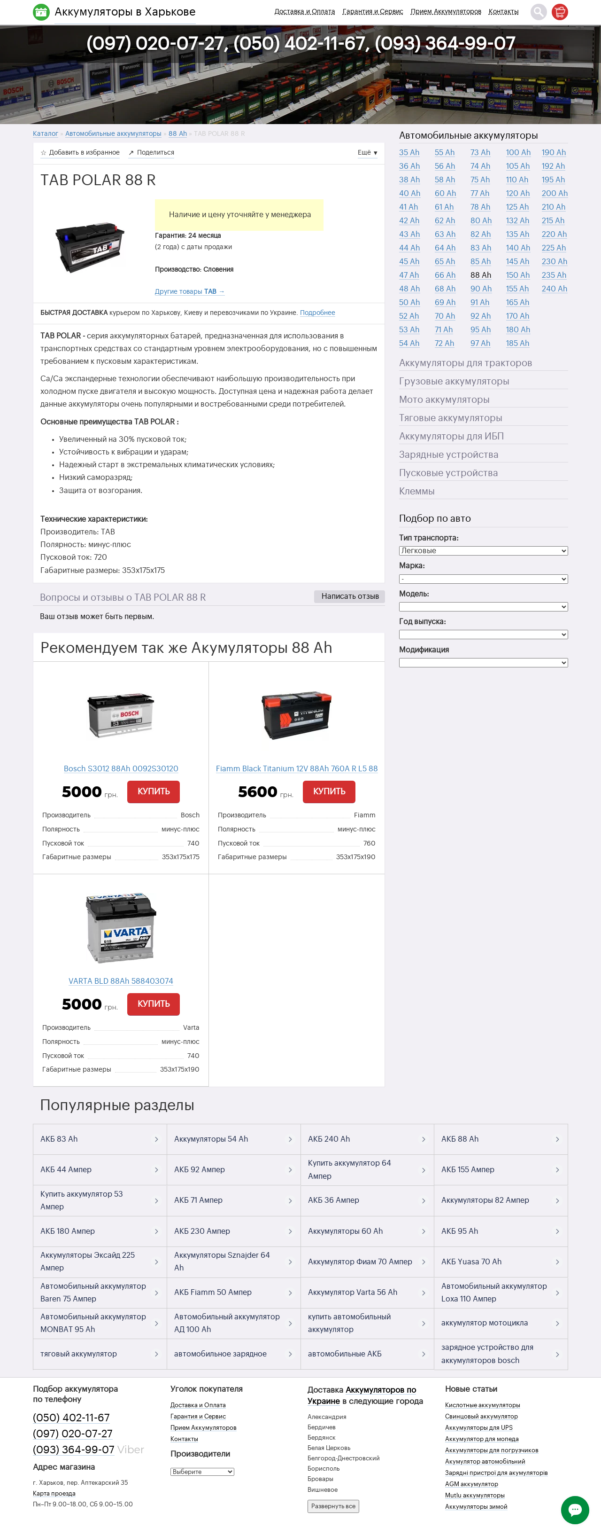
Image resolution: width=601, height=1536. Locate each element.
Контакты (504, 11)
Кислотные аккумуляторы (482, 1405)
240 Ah (555, 289)
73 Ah (480, 153)
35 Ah (409, 153)
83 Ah (481, 248)
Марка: (412, 566)
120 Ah (518, 193)
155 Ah (517, 289)
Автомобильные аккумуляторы (468, 136)
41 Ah (408, 207)
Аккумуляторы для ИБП (451, 436)
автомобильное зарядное (220, 1354)
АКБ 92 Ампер (199, 1170)
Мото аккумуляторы (444, 400)
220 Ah (554, 234)
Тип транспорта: (429, 538)
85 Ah (480, 262)
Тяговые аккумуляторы (450, 418)
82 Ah (480, 234)
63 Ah (445, 234)
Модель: (414, 594)
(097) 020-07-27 (73, 1434)
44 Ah (409, 248)
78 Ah (480, 207)
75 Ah (480, 180)
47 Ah (409, 275)
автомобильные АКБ (345, 1354)
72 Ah (445, 343)
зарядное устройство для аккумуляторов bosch (487, 1354)
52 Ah (409, 316)
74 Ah (480, 166)
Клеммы (417, 491)
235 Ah (554, 275)
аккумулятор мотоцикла (484, 1323)
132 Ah (518, 221)
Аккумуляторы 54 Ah (211, 1139)
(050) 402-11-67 (71, 1418)
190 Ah (554, 153)
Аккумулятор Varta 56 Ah (353, 1292)
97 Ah (480, 343)
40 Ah (410, 193)
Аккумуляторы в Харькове (125, 11)
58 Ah (445, 180)
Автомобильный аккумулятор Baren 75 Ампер (93, 1293)
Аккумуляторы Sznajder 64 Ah (222, 1262)
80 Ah (481, 221)
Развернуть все (333, 1506)
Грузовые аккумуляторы (454, 381)
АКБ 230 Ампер (202, 1231)
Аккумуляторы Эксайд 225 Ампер (87, 1262)
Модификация (424, 650)
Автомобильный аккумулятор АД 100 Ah (227, 1323)
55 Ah (445, 153)
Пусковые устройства (448, 473)
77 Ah (480, 193)
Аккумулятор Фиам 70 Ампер (360, 1262)
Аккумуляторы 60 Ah (345, 1231)
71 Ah (444, 330)
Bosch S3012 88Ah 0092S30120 (121, 769)
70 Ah (445, 316)
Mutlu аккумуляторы (475, 1495)
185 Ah (518, 343)
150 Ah (518, 275)
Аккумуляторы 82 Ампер (485, 1200)
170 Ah (518, 316)
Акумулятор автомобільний (485, 1461)
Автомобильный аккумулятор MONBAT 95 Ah (93, 1323)
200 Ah (555, 193)
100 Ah (518, 153)
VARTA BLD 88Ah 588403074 (121, 981)
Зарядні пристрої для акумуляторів (496, 1473)
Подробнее (317, 313)
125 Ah (517, 207)
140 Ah (518, 248)
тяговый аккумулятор (78, 1354)
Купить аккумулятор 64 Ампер (349, 1170)
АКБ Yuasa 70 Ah (471, 1262)
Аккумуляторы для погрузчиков (492, 1450)
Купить (154, 791)
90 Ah (481, 289)
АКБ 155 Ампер (467, 1170)
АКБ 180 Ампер (67, 1231)
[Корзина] (560, 12)
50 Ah (409, 302)
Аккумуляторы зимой (476, 1507)
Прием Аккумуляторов (446, 11)
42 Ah (409, 221)
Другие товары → (190, 292)
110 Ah (517, 180)
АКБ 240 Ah (329, 1139)
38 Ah (409, 180)
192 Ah (553, 166)
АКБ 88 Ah (460, 1139)
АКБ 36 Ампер (333, 1200)
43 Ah (409, 234)
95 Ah (480, 330)
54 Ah (409, 343)
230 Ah (555, 262)
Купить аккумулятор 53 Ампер (81, 1201)
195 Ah (553, 180)
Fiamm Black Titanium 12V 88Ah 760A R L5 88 (297, 769)
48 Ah (409, 289)
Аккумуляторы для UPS (479, 1428)
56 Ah (445, 166)
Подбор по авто (435, 519)
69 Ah (445, 302)
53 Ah (409, 330)
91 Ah (480, 302)
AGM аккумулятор (471, 1484)
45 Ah (409, 262)
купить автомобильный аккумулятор (349, 1323)
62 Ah (445, 221)
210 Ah (554, 207)
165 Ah (518, 302)
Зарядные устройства (449, 455)
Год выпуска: (422, 622)
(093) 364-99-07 (74, 1450)
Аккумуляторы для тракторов (465, 363)
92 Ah (480, 316)
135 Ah (518, 234)
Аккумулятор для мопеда (482, 1439)
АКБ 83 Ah (59, 1139)
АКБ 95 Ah (459, 1231)
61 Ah (444, 207)
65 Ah (445, 262)
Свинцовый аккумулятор (481, 1416)
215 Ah (553, 221)
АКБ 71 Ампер (198, 1200)
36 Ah (409, 166)
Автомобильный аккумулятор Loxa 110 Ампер (494, 1293)
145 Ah (518, 262)
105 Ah (518, 166)
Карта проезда (54, 1493)
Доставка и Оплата (305, 11)
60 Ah (445, 193)
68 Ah (445, 289)
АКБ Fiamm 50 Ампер (213, 1292)
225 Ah (554, 248)
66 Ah (445, 275)
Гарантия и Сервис (373, 11)
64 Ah (445, 248)
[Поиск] (539, 12)
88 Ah (481, 275)
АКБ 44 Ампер (66, 1170)
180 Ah (518, 330)
